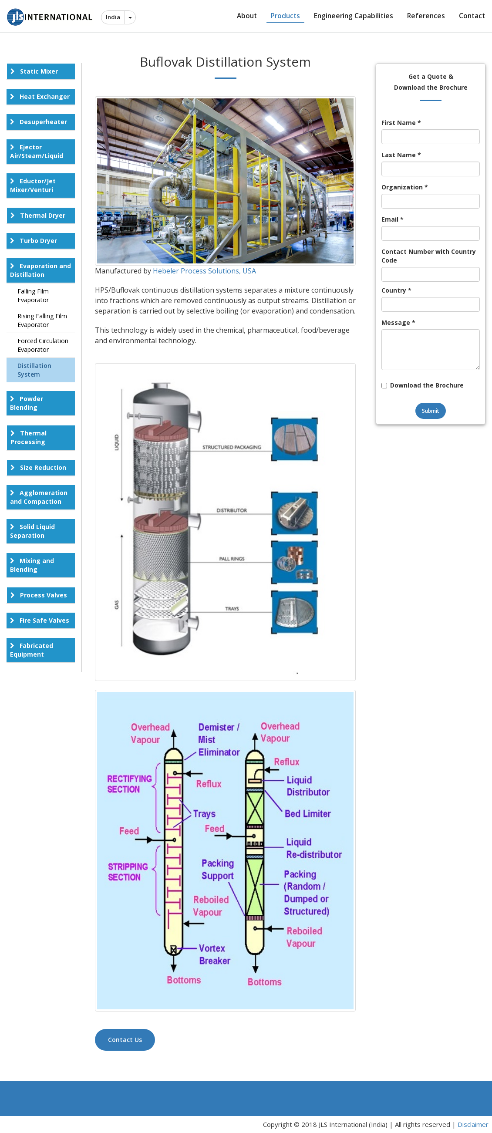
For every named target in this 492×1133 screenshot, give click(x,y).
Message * (398, 322)
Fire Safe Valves (39, 620)
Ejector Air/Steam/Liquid (36, 151)
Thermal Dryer (37, 215)
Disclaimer (473, 1124)
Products (285, 15)
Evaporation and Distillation (40, 270)
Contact (472, 15)
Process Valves (38, 595)
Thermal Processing (28, 437)
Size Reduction (38, 467)
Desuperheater (38, 122)
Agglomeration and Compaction (38, 497)
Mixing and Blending (32, 564)
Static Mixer (34, 71)
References (426, 15)
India (113, 17)
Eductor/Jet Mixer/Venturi (33, 185)
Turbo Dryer (33, 240)
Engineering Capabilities (353, 15)
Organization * (404, 187)
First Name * (401, 122)
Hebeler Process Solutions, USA (204, 271)
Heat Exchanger (40, 96)
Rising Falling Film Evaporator (42, 320)
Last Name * (401, 155)
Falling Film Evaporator (33, 295)
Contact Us (125, 1039)
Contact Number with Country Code (428, 255)
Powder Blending (26, 403)
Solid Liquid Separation (32, 531)
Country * (396, 290)
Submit (430, 411)
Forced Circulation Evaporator (42, 345)
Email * (392, 219)
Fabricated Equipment (31, 649)
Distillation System (34, 369)
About (247, 15)
